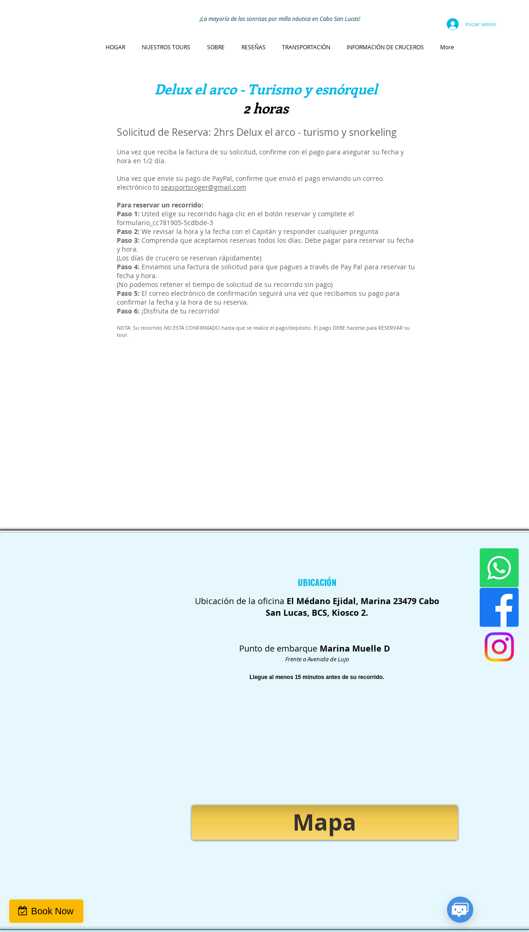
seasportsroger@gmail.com (203, 187)
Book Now (52, 911)
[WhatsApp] (499, 567)
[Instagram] (499, 646)
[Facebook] (499, 607)
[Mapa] (325, 822)
